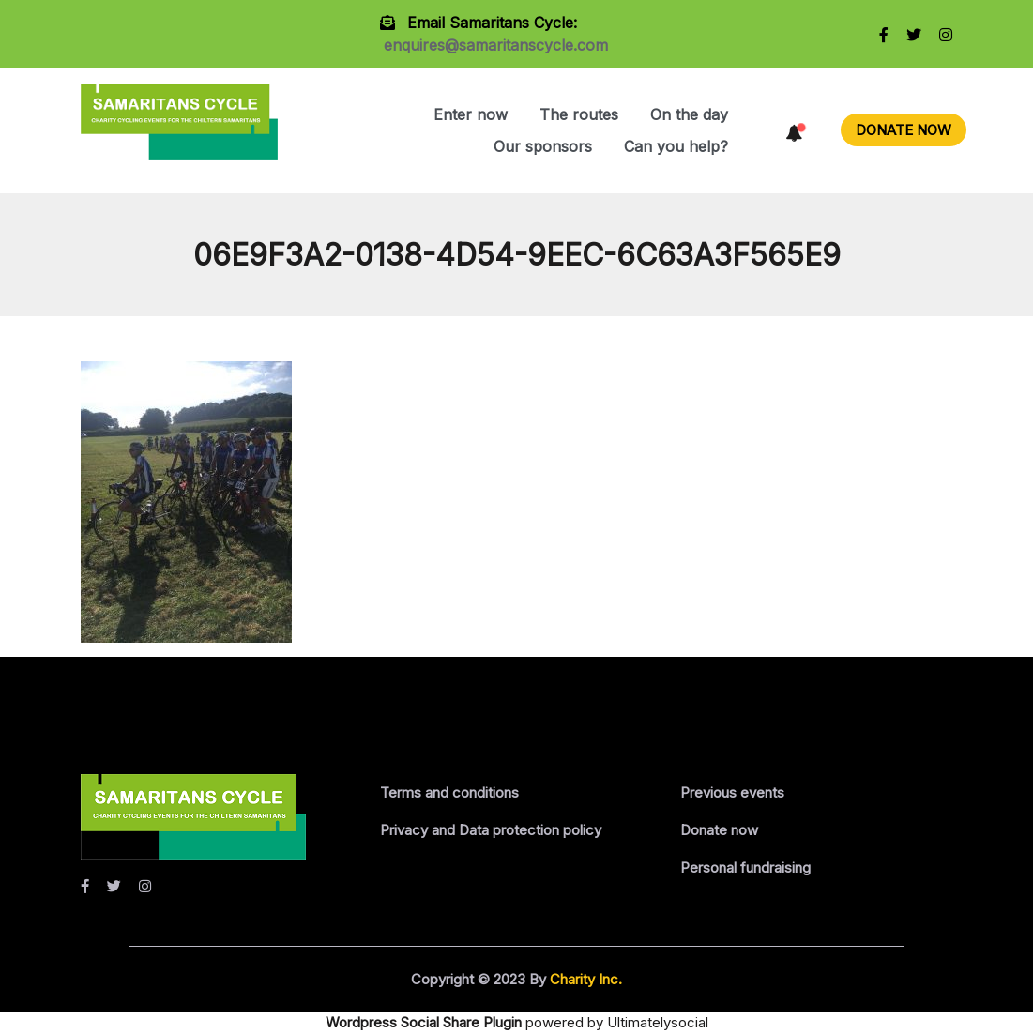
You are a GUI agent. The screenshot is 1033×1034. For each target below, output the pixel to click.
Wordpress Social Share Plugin (425, 1022)
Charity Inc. (584, 979)
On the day (689, 114)
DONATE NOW (903, 130)
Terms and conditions (449, 792)
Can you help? (676, 146)
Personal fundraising (745, 867)
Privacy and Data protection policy (490, 830)
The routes (578, 114)
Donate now (719, 830)
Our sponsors (543, 146)
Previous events (732, 792)
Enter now (470, 114)
